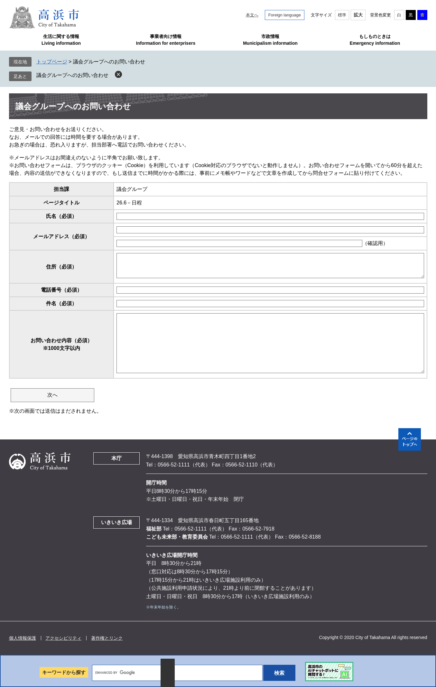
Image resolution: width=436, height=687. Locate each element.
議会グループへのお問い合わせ (72, 75)
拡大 (358, 14)
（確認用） (375, 243)
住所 (61, 266)
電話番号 (61, 290)
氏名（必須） (61, 216)
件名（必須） (61, 303)
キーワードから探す (64, 672)
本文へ (252, 15)
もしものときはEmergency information (375, 40)
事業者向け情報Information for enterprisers (165, 40)
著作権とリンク (107, 638)
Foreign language (284, 15)
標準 (342, 15)
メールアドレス (61, 236)
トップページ (51, 61)
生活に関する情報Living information (61, 40)
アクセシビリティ (63, 638)
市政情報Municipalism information (270, 40)
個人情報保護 (22, 638)
